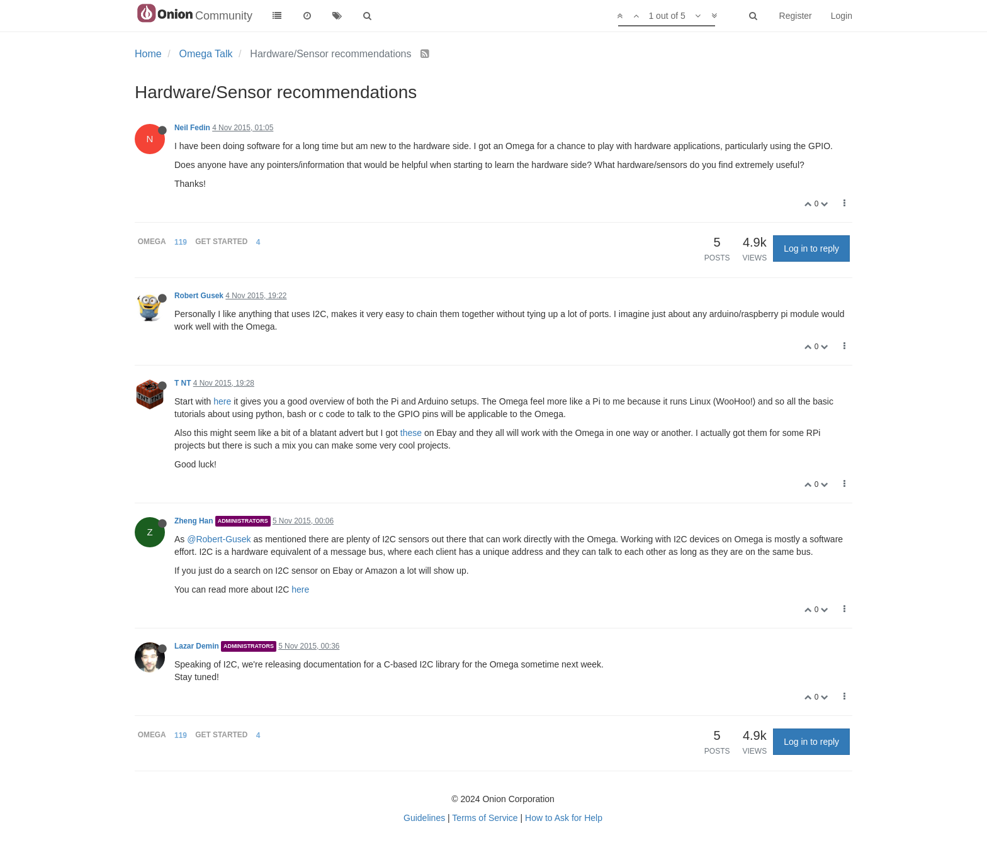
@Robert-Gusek (219, 539)
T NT (182, 383)
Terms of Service (484, 818)
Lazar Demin (196, 646)
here (222, 401)
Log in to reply (811, 248)
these (411, 433)
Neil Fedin (192, 127)
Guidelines (424, 818)
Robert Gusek (198, 295)
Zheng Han (193, 520)
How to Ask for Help (563, 818)
